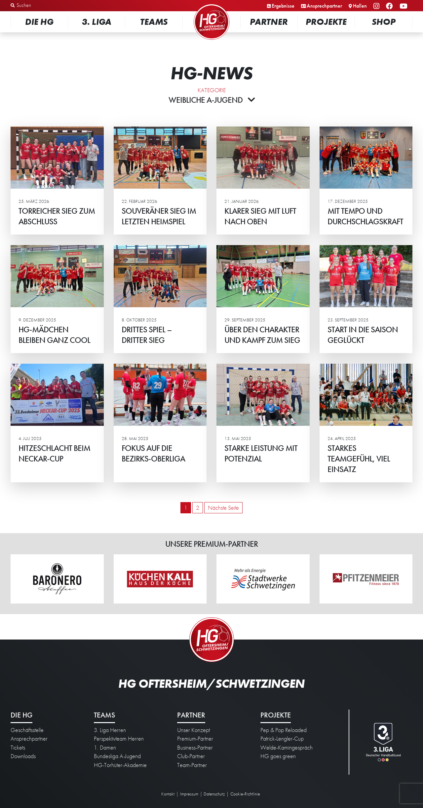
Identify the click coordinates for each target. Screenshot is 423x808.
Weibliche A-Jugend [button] (212, 99)
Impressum (189, 794)
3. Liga (96, 21)
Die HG (39, 21)
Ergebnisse (283, 5)
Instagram (377, 6)
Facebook (390, 6)
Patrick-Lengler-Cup (282, 738)
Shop (384, 21)
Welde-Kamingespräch (286, 747)
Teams (154, 21)
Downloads (23, 756)
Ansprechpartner (324, 5)
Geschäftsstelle (27, 730)
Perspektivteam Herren (119, 738)
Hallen (360, 5)
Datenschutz (214, 794)
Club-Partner (191, 756)
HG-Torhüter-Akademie (120, 765)
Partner (269, 21)
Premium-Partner (195, 738)
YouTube (404, 6)
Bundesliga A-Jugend (117, 756)
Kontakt (167, 794)
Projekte (326, 21)
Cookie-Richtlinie (245, 794)
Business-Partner (195, 747)
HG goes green (278, 756)
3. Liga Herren (110, 730)
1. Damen (105, 747)
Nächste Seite (223, 507)
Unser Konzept (193, 730)
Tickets (18, 747)
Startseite (211, 5)
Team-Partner (192, 765)
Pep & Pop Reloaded (283, 730)
